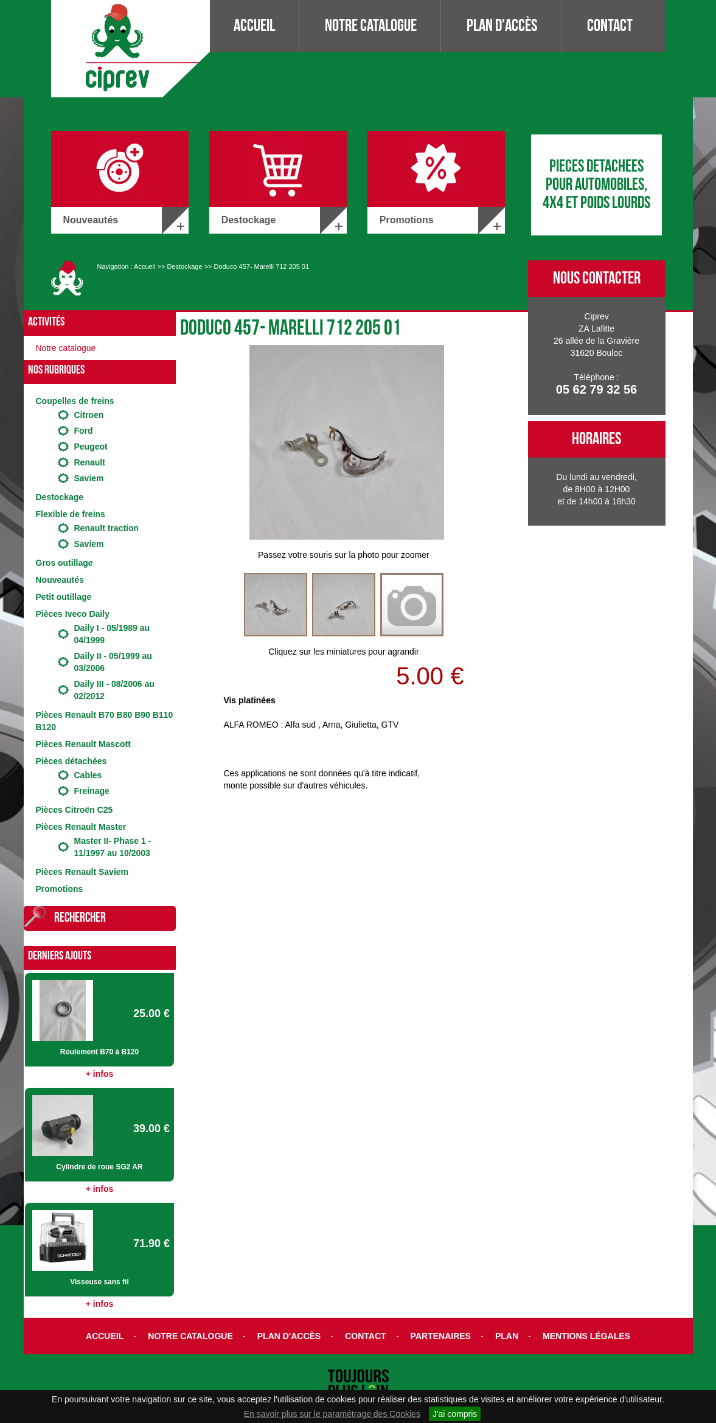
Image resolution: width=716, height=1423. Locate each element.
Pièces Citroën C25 (74, 810)
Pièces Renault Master (81, 827)
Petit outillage (64, 597)
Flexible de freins (70, 514)
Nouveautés (60, 580)
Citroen (89, 415)
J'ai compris (455, 1414)
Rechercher (80, 918)
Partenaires (441, 1336)
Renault (89, 462)
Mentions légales (586, 1336)
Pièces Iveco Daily (72, 614)
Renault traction (106, 528)
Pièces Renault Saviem (82, 872)
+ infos (100, 1074)
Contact (610, 26)
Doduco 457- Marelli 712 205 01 (262, 266)
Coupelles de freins (75, 401)
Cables (88, 775)
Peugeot (91, 446)
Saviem (89, 478)
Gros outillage (64, 563)
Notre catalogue (371, 26)
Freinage (91, 791)
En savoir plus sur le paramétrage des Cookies (332, 1414)
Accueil (254, 26)
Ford (83, 431)
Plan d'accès (502, 26)
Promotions (59, 889)
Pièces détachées (71, 761)
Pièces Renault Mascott (83, 744)
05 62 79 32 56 (596, 389)
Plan (506, 1336)
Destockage (184, 266)
